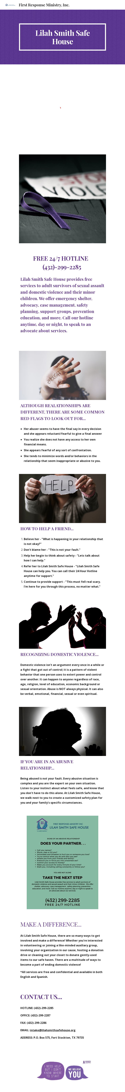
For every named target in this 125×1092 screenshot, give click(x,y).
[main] (62, 37)
